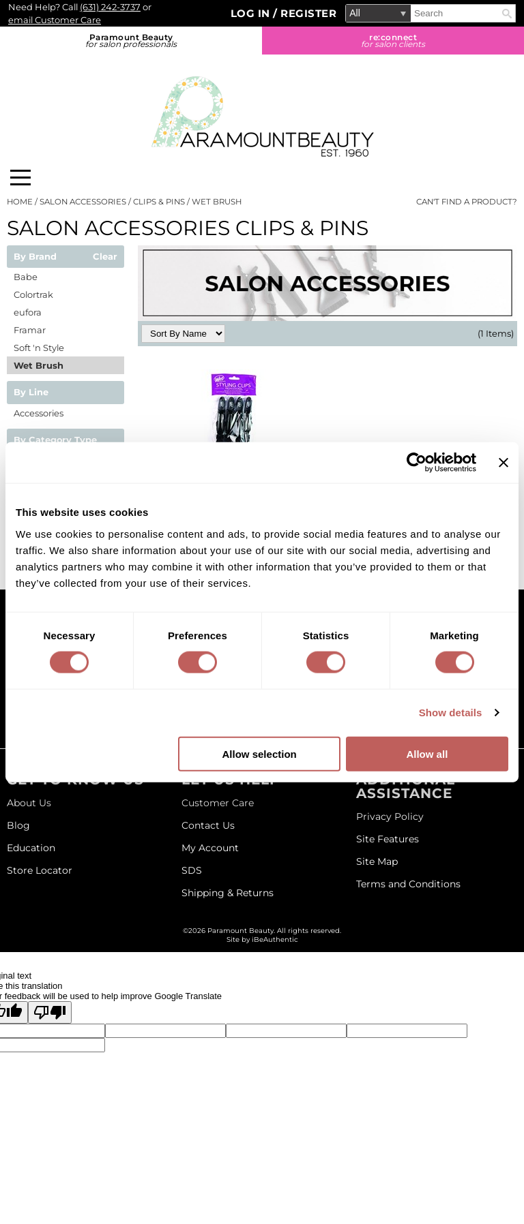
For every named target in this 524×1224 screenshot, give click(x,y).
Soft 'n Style (39, 347)
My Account (210, 848)
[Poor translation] (50, 1012)
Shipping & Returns (227, 893)
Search (507, 13)
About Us (29, 803)
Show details (450, 712)
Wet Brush (38, 365)
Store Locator (39, 870)
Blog (18, 825)
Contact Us (208, 825)
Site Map (377, 861)
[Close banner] (503, 463)
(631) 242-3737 (110, 6)
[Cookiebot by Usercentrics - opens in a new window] (416, 463)
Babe (26, 276)
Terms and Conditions (408, 884)
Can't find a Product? (466, 201)
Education (31, 848)
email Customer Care (54, 19)
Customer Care (217, 803)
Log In (252, 13)
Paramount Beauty (131, 40)
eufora (28, 312)
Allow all (427, 753)
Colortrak (33, 294)
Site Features (387, 839)
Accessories (38, 413)
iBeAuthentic (275, 939)
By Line (31, 392)
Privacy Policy (390, 816)
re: (393, 40)
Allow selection (259, 753)
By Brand (35, 257)
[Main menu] (20, 177)
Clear (105, 257)
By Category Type (55, 440)
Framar (30, 329)
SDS (191, 870)
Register (308, 13)
